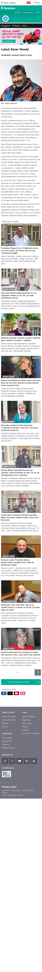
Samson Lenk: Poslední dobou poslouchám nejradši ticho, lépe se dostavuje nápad (17, 562)
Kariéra (25, 727)
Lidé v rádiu (27, 723)
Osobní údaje (15, 790)
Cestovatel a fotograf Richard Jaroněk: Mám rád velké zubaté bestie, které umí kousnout (19, 517)
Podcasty (6, 744)
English (4, 792)
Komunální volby (9, 720)
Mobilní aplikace (8, 748)
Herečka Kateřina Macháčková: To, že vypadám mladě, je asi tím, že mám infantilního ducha (19, 295)
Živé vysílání (7, 738)
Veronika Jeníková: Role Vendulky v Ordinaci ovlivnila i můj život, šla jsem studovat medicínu (19, 427)
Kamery (38, 12)
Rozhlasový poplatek (30, 733)
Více (25, 25)
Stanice (5, 723)
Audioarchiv (28, 12)
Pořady (16, 25)
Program (17, 12)
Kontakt (25, 730)
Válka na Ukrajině (9, 717)
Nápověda (26, 720)
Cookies (5, 790)
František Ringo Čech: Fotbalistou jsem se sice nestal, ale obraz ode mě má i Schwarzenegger (19, 250)
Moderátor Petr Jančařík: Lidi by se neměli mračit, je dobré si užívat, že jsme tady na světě (20, 607)
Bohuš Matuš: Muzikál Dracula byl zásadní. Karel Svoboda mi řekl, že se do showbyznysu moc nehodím (20, 472)
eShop (4, 727)
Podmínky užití (27, 790)
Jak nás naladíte (28, 717)
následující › (38, 672)
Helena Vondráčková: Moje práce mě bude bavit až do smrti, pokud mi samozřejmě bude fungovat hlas (21, 382)
